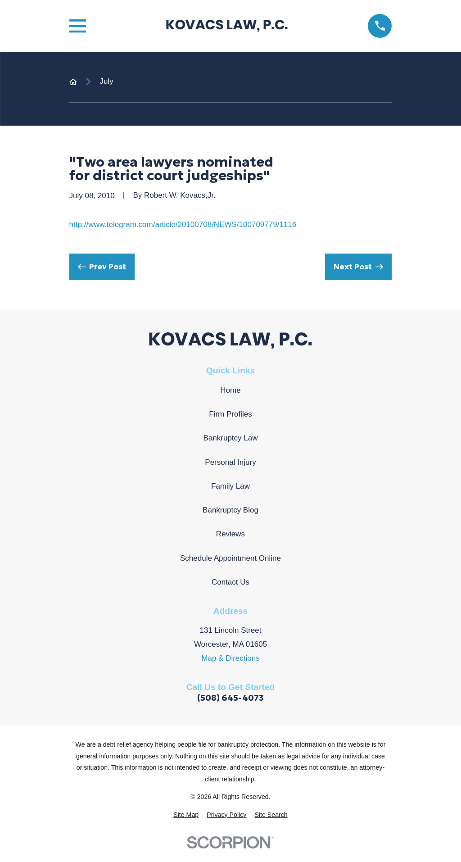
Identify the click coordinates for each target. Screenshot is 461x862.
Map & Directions (230, 658)
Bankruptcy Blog (230, 510)
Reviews (230, 534)
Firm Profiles (230, 414)
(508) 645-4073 (230, 698)
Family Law (230, 486)
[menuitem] (186, 815)
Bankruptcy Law (230, 438)
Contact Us (230, 582)
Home (230, 390)
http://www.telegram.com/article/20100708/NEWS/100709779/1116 (183, 224)
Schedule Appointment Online (230, 558)
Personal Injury (230, 462)
